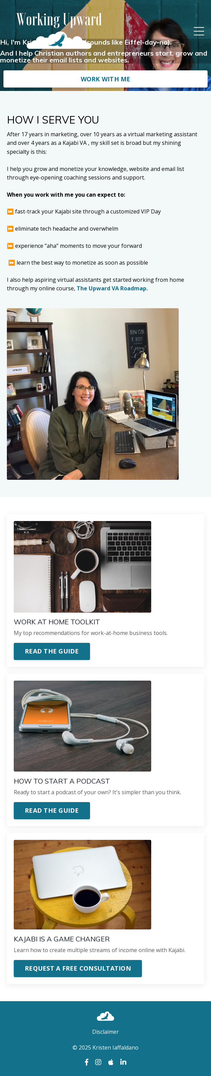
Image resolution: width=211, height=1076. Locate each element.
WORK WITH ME (106, 79)
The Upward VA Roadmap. (112, 288)
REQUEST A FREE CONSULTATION (78, 968)
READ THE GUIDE (52, 651)
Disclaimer (105, 1031)
